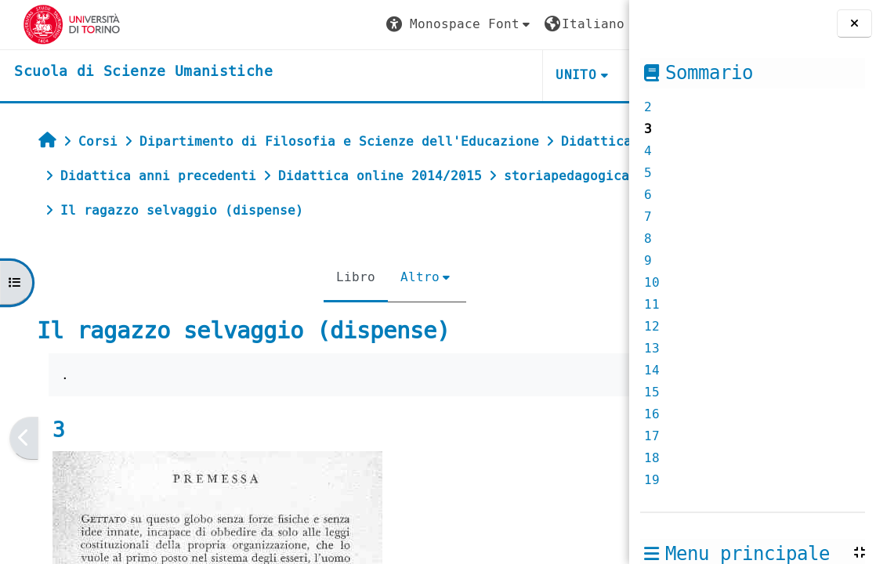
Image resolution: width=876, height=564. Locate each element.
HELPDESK (533, 75)
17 (652, 436)
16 (652, 414)
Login (585, 24)
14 (652, 370)
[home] (132, 72)
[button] (325, 25)
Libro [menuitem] (283, 311)
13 (652, 348)
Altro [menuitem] (347, 311)
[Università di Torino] (61, 24)
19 (652, 480)
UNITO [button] (442, 75)
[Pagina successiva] (624, 472)
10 (652, 282)
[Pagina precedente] (20, 472)
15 (652, 392)
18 (652, 458)
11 (652, 304)
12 (652, 326)
